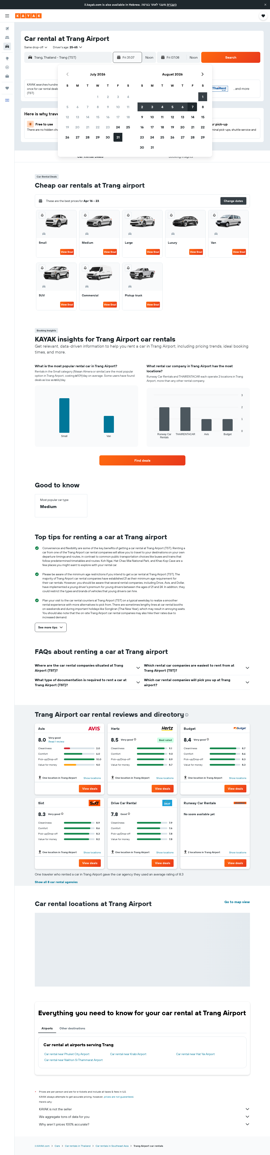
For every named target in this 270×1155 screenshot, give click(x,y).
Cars (57, 1145)
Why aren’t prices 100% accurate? (144, 1124)
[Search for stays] (7, 37)
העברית (172, 5)
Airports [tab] (47, 1028)
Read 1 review (56, 741)
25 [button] (128, 127)
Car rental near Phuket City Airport (66, 1054)
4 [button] (128, 97)
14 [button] (87, 117)
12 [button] (67, 117)
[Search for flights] (7, 28)
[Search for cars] (7, 46)
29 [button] (98, 137)
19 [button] (67, 127)
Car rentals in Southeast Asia (112, 1145)
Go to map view (237, 902)
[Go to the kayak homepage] (28, 15)
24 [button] (118, 127)
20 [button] (77, 127)
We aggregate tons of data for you (144, 1116)
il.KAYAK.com (42, 1145)
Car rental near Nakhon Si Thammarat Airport (73, 1060)
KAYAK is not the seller (144, 1109)
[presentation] (187, 715)
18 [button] (128, 117)
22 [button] (98, 127)
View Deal (67, 251)
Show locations (92, 778)
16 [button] (107, 117)
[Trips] (7, 88)
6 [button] (77, 107)
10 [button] (118, 107)
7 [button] (87, 107)
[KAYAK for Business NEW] (7, 76)
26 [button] (67, 137)
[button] (265, 4)
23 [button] (108, 127)
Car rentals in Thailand (77, 1145)
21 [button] (87, 127)
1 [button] (97, 97)
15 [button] (97, 117)
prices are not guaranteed (118, 1096)
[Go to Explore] (7, 58)
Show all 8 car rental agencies (56, 882)
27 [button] (77, 137)
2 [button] (108, 97)
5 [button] (67, 107)
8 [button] (98, 107)
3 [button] (118, 97)
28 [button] (87, 137)
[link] (142, 460)
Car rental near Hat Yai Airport (195, 1054)
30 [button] (108, 137)
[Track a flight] (7, 67)
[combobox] (36, 47)
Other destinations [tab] (72, 1028)
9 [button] (108, 107)
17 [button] (117, 117)
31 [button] (118, 137)
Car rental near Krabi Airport (128, 1054)
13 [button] (77, 117)
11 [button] (128, 107)
